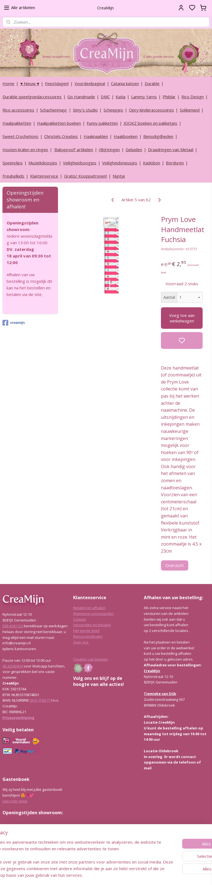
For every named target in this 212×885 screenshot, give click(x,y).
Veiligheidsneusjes (119, 162)
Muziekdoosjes (42, 162)
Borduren (175, 162)
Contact (79, 619)
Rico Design (192, 96)
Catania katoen (125, 83)
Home (8, 83)
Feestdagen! (57, 83)
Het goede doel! (86, 630)
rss (132, 875)
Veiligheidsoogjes (79, 162)
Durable (152, 83)
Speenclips (12, 162)
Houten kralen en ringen (25, 149)
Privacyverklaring (18, 717)
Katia (120, 96)
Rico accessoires (18, 110)
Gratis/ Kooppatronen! (85, 176)
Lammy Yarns (144, 96)
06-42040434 (12, 666)
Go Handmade (81, 96)
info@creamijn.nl (44, 851)
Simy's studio (85, 110)
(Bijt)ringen (109, 149)
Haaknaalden (96, 136)
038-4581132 (12, 625)
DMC (105, 96)
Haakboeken (125, 136)
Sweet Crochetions (20, 136)
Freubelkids (13, 176)
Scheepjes (113, 110)
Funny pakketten (102, 123)
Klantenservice (44, 176)
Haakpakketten (16, 123)
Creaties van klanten (90, 659)
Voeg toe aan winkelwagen (182, 318)
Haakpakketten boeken (59, 123)
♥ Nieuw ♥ (29, 83)
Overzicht (175, 565)
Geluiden (134, 149)
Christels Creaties (61, 136)
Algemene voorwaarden (93, 613)
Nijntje (119, 176)
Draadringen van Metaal (170, 149)
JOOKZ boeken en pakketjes (150, 123)
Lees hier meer (15, 801)
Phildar (169, 96)
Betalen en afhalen (89, 607)
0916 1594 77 (40, 700)
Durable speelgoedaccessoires (32, 96)
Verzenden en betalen (92, 624)
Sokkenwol (190, 110)
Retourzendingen (87, 636)
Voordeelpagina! (90, 83)
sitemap (121, 875)
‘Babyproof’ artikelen (73, 149)
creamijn (13, 322)
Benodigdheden (158, 136)
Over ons (81, 642)
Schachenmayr (53, 110)
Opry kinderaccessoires (151, 110)
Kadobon (151, 162)
